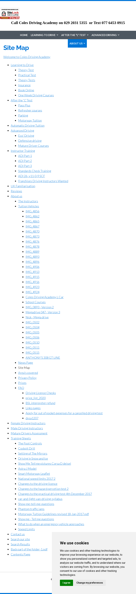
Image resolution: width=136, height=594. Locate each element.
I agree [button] (66, 582)
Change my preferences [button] (89, 582)
